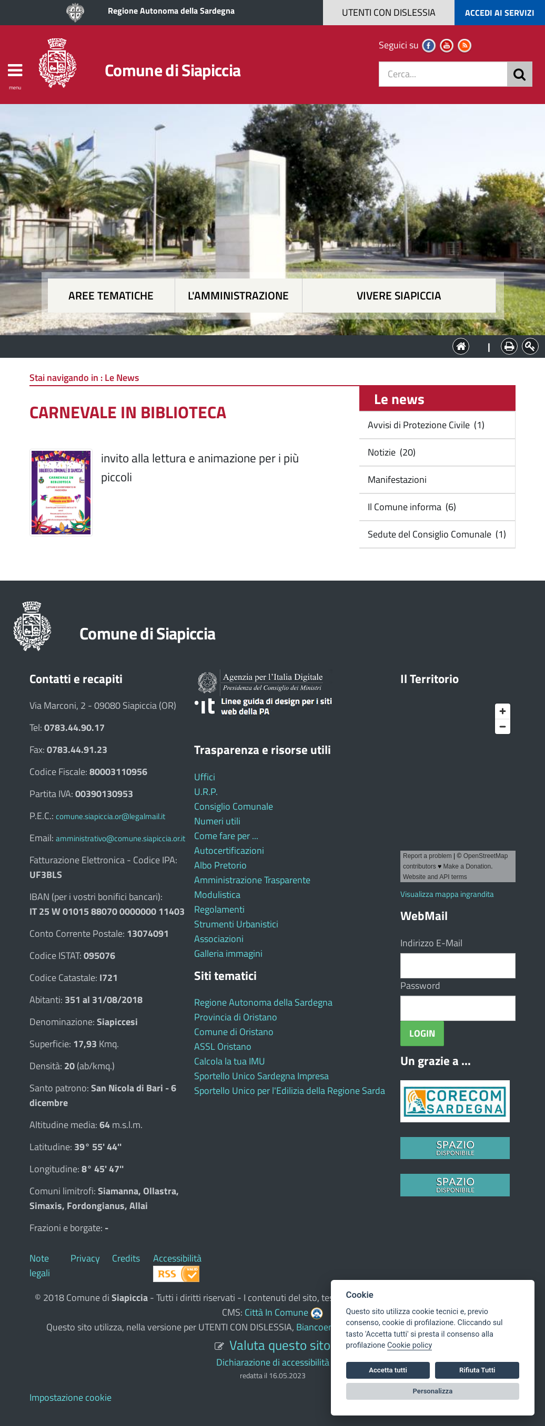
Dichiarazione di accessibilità (272, 1362)
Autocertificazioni (229, 850)
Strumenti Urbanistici (236, 924)
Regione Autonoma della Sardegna (171, 10)
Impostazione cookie (70, 1397)
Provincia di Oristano (235, 1017)
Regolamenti (219, 909)
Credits (126, 1258)
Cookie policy (409, 1345)
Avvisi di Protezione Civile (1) (425, 425)
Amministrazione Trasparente (252, 880)
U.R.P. (206, 791)
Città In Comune (276, 1312)
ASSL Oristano (222, 1046)
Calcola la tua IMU (229, 1061)
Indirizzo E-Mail (431, 943)
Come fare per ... (226, 836)
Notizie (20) (391, 452)
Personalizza (433, 1391)
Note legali (39, 1265)
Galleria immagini (228, 953)
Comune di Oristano (234, 1032)
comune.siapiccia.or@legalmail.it (110, 816)
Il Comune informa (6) (411, 507)
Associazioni (219, 939)
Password (420, 985)
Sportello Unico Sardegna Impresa (261, 1076)
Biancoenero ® (325, 1327)
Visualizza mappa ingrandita (447, 894)
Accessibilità (177, 1258)
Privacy (85, 1258)
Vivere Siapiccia (399, 295)
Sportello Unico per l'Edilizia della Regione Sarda (289, 1090)
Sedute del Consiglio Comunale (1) (436, 534)
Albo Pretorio (220, 865)
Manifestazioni (396, 479)
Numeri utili (217, 821)
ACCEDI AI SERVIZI (499, 12)
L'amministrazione (238, 295)
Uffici (204, 777)
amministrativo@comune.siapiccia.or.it (120, 838)
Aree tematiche (111, 295)
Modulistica (217, 894)
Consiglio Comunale (233, 806)
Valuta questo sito (279, 1345)
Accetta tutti (388, 1370)
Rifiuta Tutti (477, 1370)
